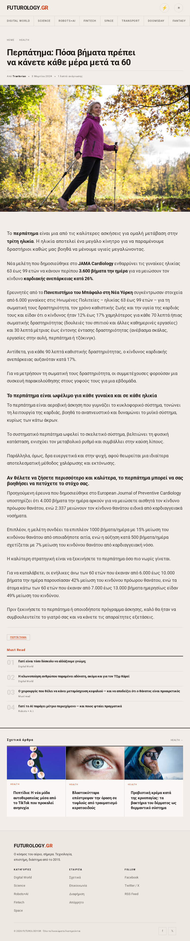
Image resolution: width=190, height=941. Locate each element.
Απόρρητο (76, 902)
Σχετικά (75, 877)
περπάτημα (18, 637)
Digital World (18, 20)
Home (10, 40)
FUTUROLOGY (27, 8)
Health (24, 40)
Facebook (132, 877)
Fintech (90, 20)
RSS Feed (131, 894)
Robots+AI (67, 20)
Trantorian (19, 76)
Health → (177, 740)
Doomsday (156, 20)
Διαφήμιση (76, 894)
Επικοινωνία (78, 885)
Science (44, 20)
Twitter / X (132, 885)
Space (109, 20)
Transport (131, 20)
